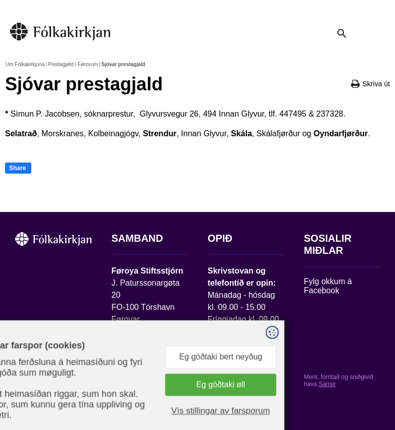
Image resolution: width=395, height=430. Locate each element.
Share (17, 168)
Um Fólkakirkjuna (25, 64)
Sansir (327, 384)
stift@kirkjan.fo (138, 351)
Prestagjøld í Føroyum (73, 64)
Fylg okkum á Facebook (328, 286)
